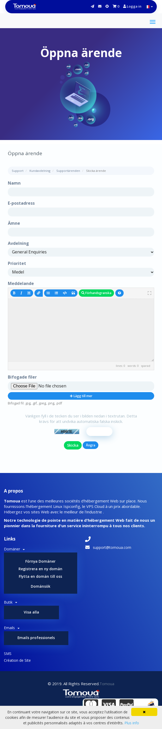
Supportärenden (68, 171)
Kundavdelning (39, 171)
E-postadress (21, 203)
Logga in (132, 6)
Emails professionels (36, 637)
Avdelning (18, 243)
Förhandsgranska (96, 293)
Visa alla (31, 612)
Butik (10, 602)
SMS (7, 653)
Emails (12, 627)
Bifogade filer (22, 377)
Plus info (131, 722)
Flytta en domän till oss (40, 576)
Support (17, 171)
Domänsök (40, 586)
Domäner (14, 548)
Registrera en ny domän (41, 568)
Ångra (90, 445)
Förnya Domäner (40, 561)
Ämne (14, 223)
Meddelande (21, 283)
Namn (14, 183)
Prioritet (17, 263)
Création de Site (17, 660)
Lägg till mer (81, 396)
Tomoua (106, 684)
